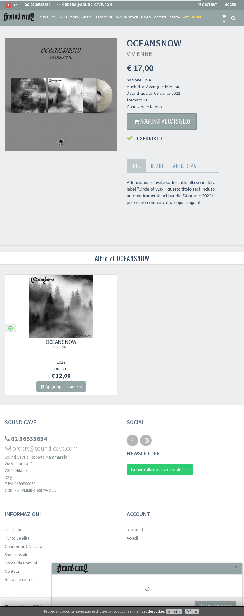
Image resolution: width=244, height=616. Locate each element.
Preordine (104, 17)
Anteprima (185, 165)
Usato (146, 17)
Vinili (63, 17)
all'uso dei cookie (150, 611)
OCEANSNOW (61, 344)
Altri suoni (192, 17)
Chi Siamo (14, 530)
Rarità (175, 17)
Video (74, 17)
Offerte (160, 17)
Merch (87, 17)
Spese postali (16, 554)
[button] (223, 17)
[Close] (236, 567)
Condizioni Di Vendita (23, 546)
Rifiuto (192, 611)
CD (53, 17)
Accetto (174, 611)
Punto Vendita (17, 538)
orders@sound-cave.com (41, 448)
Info (136, 165)
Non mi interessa (215, 606)
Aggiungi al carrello (162, 121)
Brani (157, 165)
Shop (44, 17)
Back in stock (127, 17)
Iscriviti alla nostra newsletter (160, 469)
